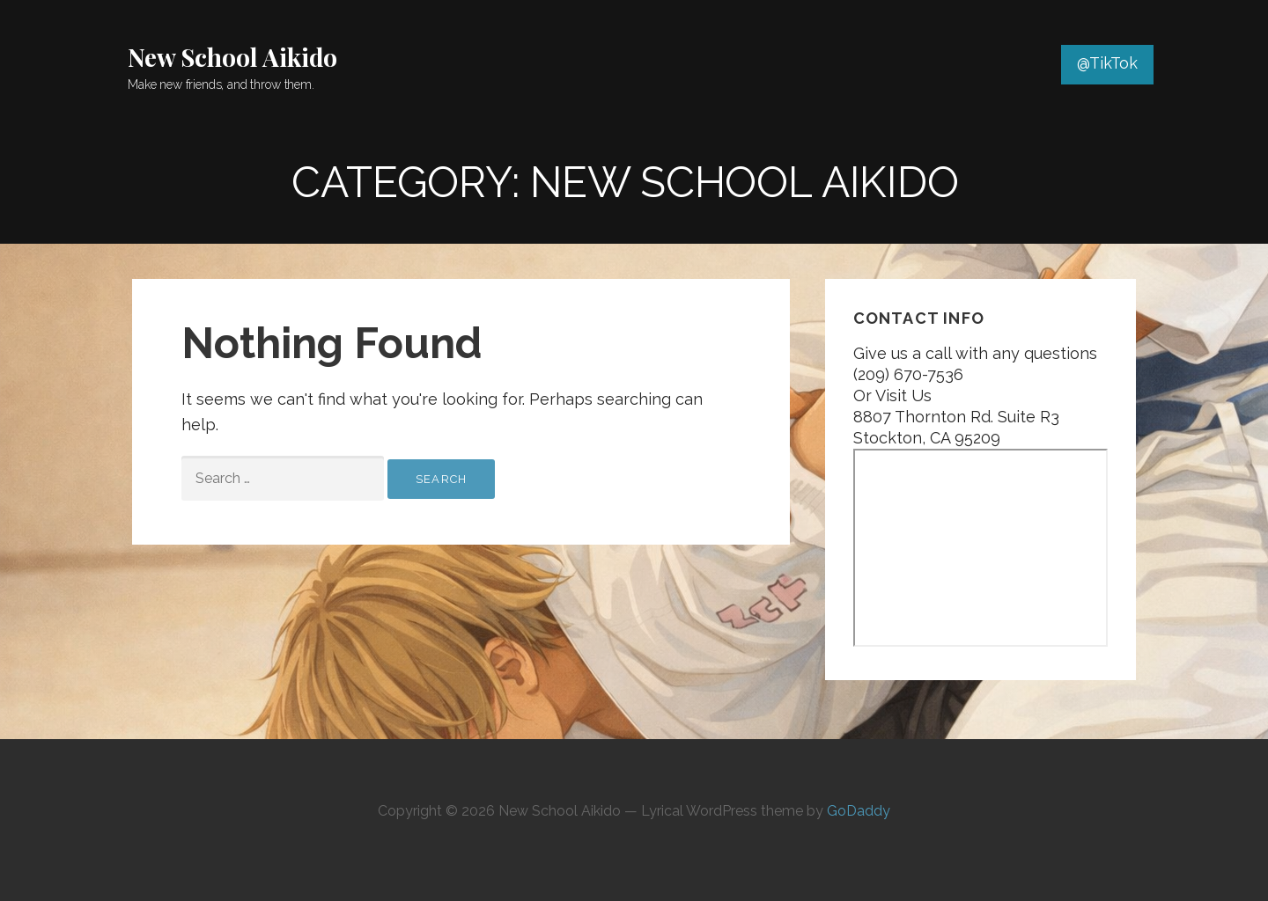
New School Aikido (232, 56)
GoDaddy (858, 810)
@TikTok (1107, 63)
